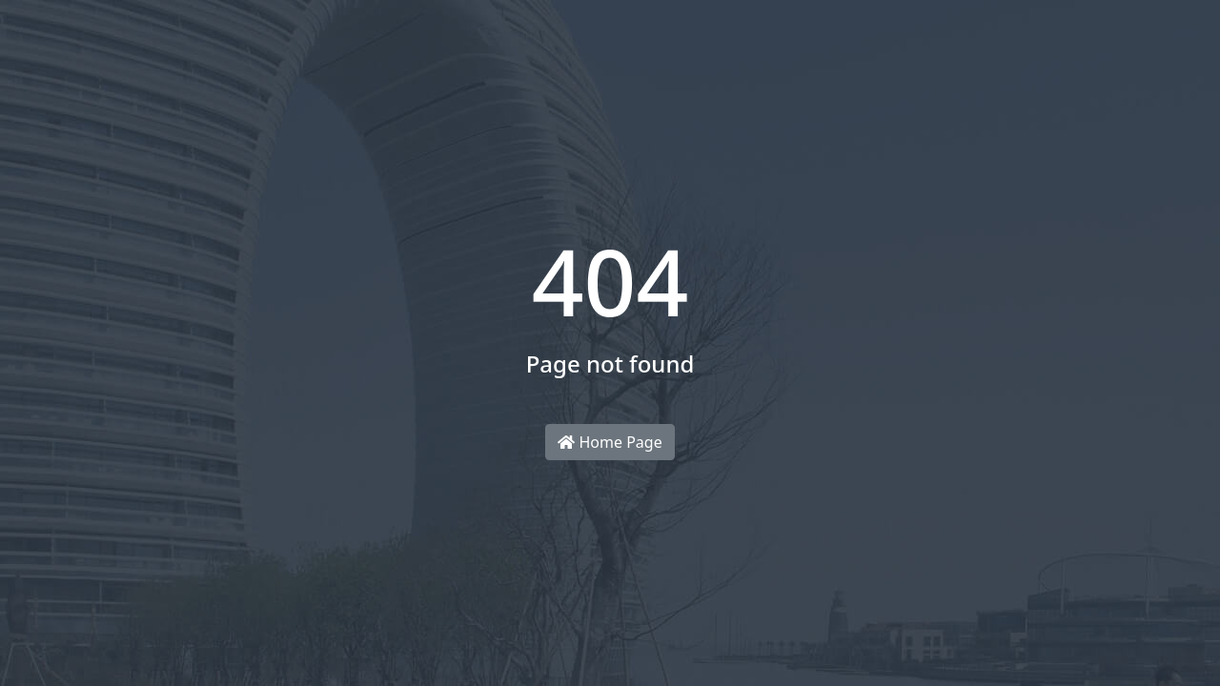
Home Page (609, 442)
